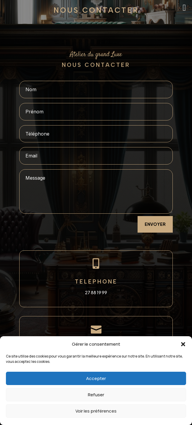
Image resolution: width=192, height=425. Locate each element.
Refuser (96, 395)
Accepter (96, 378)
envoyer (155, 224)
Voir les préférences (96, 411)
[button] (183, 344)
